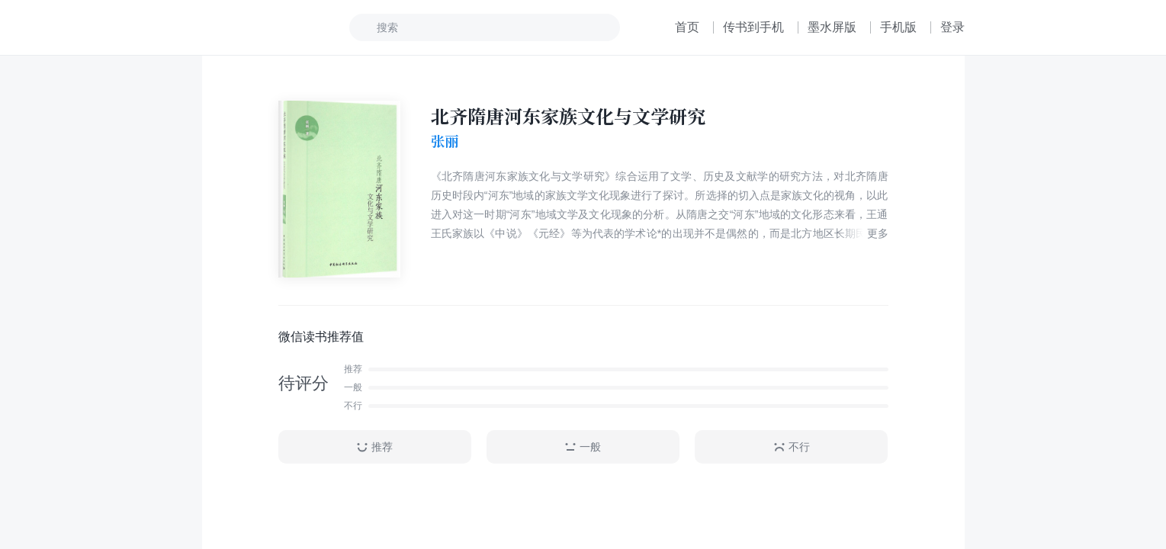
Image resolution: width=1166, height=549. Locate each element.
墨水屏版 (832, 27)
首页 (687, 27)
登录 (952, 27)
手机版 (898, 27)
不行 (791, 447)
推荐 (374, 447)
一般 (582, 447)
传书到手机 (753, 27)
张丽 (444, 141)
